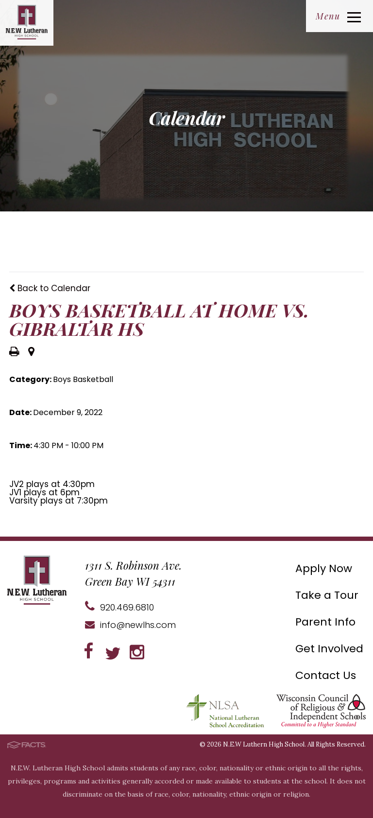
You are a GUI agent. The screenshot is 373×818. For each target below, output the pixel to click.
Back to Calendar (49, 288)
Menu (338, 16)
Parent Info (325, 621)
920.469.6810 (119, 607)
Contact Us (325, 675)
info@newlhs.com (130, 625)
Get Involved (329, 648)
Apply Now (323, 568)
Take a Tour (326, 595)
